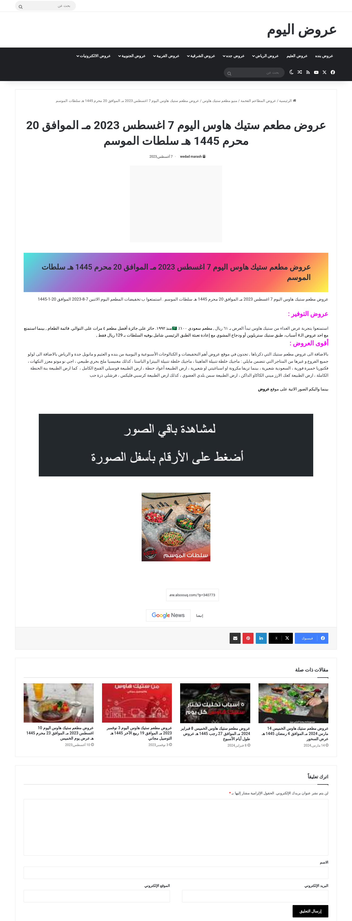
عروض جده (235, 56)
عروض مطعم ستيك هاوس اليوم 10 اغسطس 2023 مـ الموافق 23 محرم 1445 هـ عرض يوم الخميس (60, 733)
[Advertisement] (176, 203)
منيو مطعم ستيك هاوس (220, 101)
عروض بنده (324, 56)
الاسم (324, 862)
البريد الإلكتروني (316, 886)
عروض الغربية (167, 56)
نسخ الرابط (149, 595)
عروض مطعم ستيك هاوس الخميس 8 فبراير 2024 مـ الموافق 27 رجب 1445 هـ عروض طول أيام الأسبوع (215, 733)
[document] (176, 351)
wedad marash (191, 157)
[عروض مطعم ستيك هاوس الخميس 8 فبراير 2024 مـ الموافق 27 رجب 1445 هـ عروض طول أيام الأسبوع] (215, 703)
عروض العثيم (297, 56)
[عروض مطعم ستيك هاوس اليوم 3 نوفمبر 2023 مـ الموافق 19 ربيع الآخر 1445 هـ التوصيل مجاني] (137, 703)
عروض (264, 389)
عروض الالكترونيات (95, 56)
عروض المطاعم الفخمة (258, 101)
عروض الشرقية (202, 56)
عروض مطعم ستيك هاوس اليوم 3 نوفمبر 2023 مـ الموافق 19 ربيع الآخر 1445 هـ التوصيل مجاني (139, 733)
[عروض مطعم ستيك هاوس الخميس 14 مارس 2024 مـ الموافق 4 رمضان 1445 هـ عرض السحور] (293, 703)
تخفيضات (132, 299)
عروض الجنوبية (133, 56)
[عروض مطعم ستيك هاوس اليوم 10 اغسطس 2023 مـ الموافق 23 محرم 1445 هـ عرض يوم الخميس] (59, 703)
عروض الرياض (267, 56)
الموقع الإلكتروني (157, 886)
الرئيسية (287, 101)
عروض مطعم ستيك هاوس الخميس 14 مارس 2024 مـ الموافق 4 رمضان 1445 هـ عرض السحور (295, 733)
